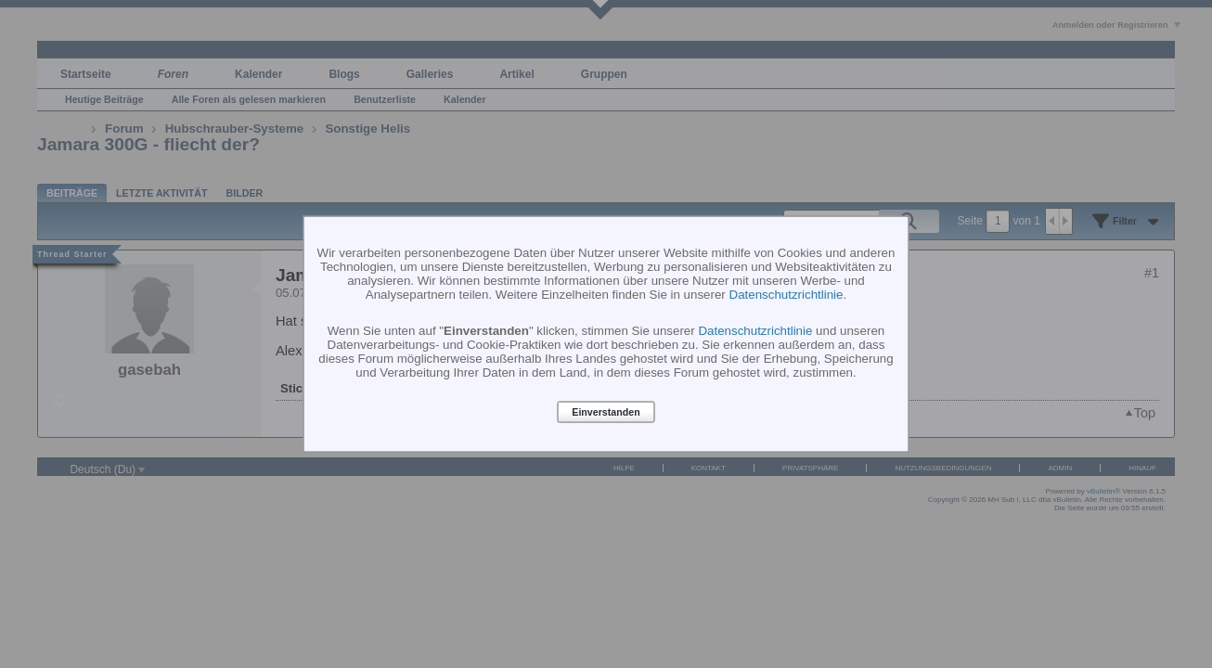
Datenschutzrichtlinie (786, 294)
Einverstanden (605, 412)
